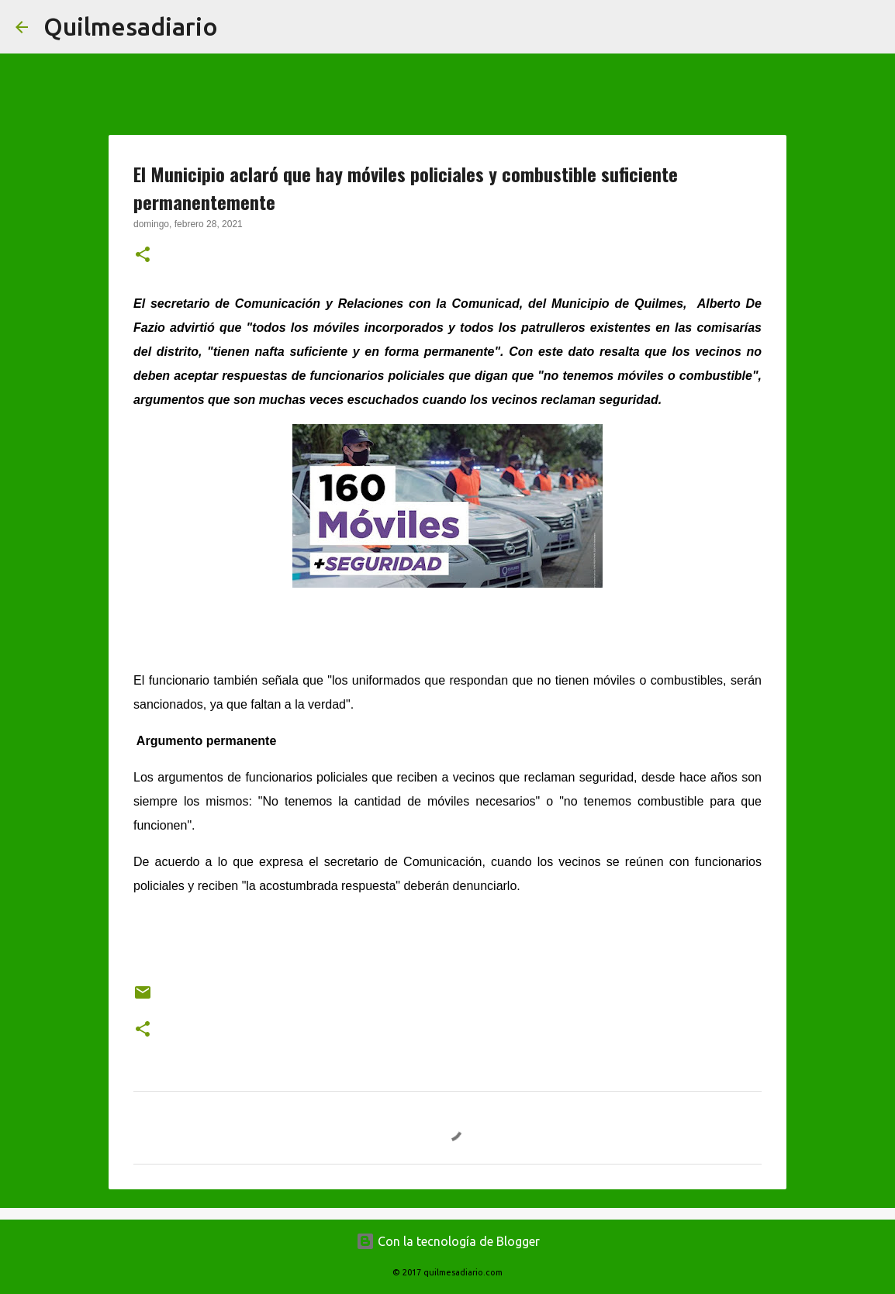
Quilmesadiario (130, 26)
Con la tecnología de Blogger (448, 1241)
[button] (142, 256)
